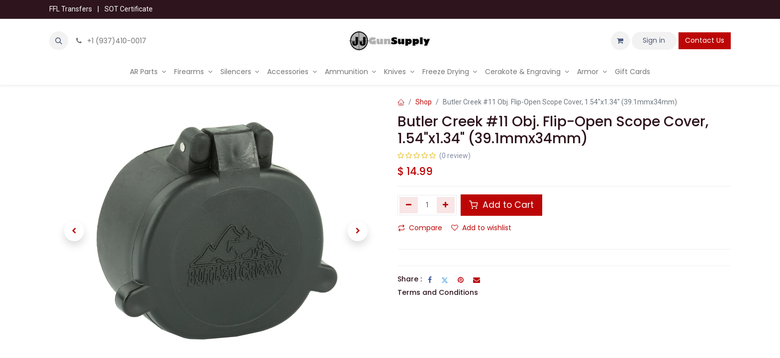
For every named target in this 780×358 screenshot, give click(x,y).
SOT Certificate (128, 9)
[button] (58, 40)
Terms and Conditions (437, 292)
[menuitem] (148, 72)
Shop (423, 102)
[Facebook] (430, 279)
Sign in (654, 40)
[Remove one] (408, 205)
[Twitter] (444, 279)
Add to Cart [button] (501, 205)
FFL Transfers (70, 9)
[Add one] (446, 205)
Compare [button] (420, 228)
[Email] (476, 279)
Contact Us (704, 40)
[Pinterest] (461, 279)
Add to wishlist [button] (481, 228)
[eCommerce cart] (620, 40)
